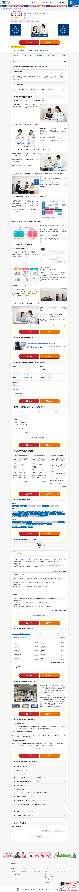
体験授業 (29, 42)
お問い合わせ (47, 882)
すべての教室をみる (39, 836)
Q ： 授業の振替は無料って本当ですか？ (23, 789)
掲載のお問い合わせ (37, 871)
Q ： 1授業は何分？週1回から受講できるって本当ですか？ (27, 781)
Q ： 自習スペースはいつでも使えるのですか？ (24, 811)
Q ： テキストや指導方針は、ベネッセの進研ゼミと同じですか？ (28, 777)
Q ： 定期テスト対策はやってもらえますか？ (24, 796)
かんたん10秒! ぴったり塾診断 (15, 874)
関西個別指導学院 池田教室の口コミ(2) (58, 571)
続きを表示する (39, 748)
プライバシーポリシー (48, 874)
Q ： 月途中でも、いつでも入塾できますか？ (24, 815)
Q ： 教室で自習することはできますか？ (23, 770)
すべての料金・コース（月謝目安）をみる (39, 437)
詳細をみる (26, 432)
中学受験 (57, 633)
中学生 (39, 411)
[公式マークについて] (12, 17)
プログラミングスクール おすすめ (62, 871)
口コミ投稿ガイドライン (49, 879)
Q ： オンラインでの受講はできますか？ (23, 808)
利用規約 (46, 877)
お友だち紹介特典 (18, 71)
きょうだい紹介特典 (18, 84)
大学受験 (21, 633)
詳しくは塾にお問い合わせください (28, 372)
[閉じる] (78, 882)
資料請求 (49, 42)
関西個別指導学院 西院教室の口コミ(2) (58, 610)
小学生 (21, 411)
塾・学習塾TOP (4, 8)
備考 (19, 666)
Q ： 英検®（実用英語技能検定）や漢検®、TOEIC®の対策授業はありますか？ (31, 804)
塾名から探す (10, 8)
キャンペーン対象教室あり (16, 11)
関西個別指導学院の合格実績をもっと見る (57, 662)
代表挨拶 (46, 871)
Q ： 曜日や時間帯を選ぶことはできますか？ (24, 785)
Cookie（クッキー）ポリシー (49, 876)
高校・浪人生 (57, 411)
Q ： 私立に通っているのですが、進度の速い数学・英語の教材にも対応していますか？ (33, 792)
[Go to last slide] (26, 30)
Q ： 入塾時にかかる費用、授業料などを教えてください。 (27, 774)
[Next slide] (53, 30)
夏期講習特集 (24, 871)
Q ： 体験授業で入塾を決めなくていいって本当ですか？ (26, 766)
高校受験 (39, 633)
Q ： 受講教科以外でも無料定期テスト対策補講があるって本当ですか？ (30, 800)
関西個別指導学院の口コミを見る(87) (39, 615)
